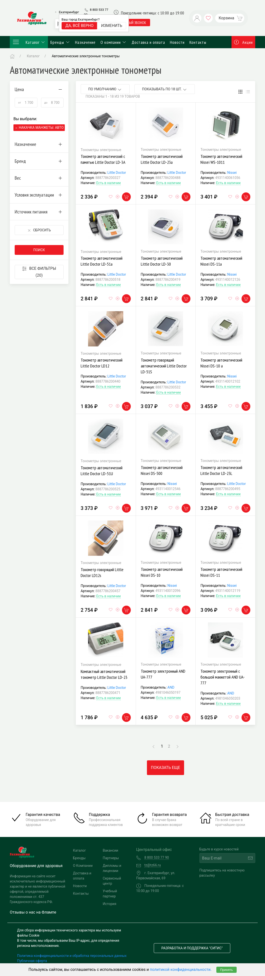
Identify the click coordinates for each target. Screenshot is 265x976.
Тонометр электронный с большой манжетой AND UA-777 (222, 677)
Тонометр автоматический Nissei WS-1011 (221, 159)
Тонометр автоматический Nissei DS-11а (221, 261)
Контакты (197, 42)
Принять (226, 970)
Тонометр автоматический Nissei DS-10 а (221, 363)
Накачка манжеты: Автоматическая (41, 127)
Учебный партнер (110, 893)
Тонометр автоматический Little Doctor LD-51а (101, 261)
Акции (243, 42)
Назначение (85, 42)
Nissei (232, 173)
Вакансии (110, 850)
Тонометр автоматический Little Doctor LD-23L (221, 470)
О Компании (83, 866)
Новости (177, 42)
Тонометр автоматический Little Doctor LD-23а (162, 159)
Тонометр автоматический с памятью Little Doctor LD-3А (103, 159)
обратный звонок (132, 22)
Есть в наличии (108, 183)
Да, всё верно (80, 25)
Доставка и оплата (148, 42)
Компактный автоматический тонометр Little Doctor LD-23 (104, 674)
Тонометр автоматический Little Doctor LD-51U (101, 470)
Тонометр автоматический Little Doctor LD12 (101, 363)
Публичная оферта (32, 961)
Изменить (111, 25)
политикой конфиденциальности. (181, 969)
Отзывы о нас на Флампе (33, 912)
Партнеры (111, 858)
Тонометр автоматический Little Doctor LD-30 (162, 261)
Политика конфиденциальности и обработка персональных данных (72, 956)
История (109, 904)
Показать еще (165, 767)
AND (170, 687)
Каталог (28, 42)
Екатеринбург (69, 12)
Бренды (60, 42)
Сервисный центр (112, 880)
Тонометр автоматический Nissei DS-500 (162, 470)
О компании (113, 42)
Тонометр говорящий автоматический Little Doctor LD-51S (164, 366)
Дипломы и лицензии (112, 868)
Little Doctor (116, 173)
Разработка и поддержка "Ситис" (192, 948)
